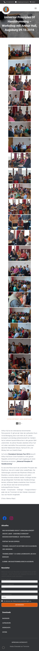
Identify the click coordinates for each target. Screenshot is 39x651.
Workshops (6, 627)
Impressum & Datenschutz (19, 642)
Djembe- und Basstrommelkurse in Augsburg (18, 561)
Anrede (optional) (6, 594)
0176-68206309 (10, 2)
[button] (3, 647)
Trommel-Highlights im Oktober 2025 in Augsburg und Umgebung (19, 547)
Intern (4, 632)
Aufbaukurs (6, 623)
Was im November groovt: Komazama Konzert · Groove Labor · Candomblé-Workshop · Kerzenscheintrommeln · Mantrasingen (18, 534)
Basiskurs (5, 618)
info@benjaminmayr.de (23, 2)
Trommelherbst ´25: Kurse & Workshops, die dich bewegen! (19, 555)
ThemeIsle (26, 646)
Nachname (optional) (7, 584)
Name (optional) (6, 579)
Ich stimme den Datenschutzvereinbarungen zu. (17, 601)
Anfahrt (32, 2)
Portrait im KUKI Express (10, 541)
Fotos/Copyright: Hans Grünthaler (19, 419)
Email (3, 589)
